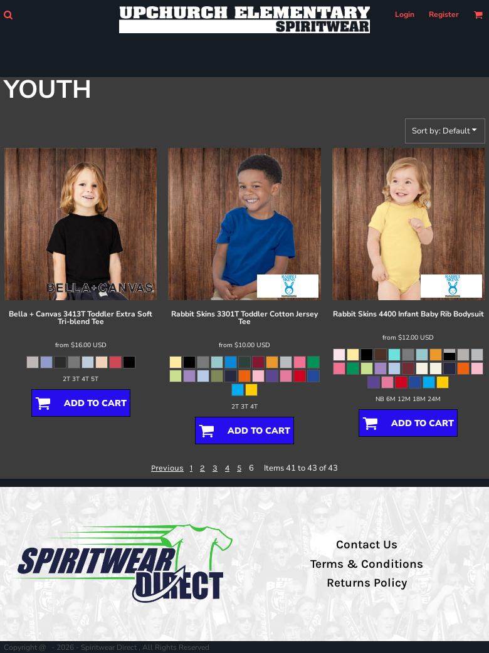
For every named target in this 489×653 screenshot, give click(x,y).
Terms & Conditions (366, 564)
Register (444, 14)
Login (404, 14)
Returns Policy (367, 583)
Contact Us (366, 544)
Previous (167, 468)
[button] (8, 14)
